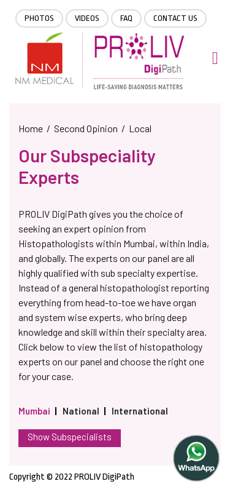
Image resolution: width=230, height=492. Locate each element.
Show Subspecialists (70, 436)
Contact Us (175, 18)
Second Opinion (86, 128)
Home (30, 128)
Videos (87, 18)
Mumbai (34, 410)
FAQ (126, 18)
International (140, 410)
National (81, 410)
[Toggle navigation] (215, 57)
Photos (39, 18)
